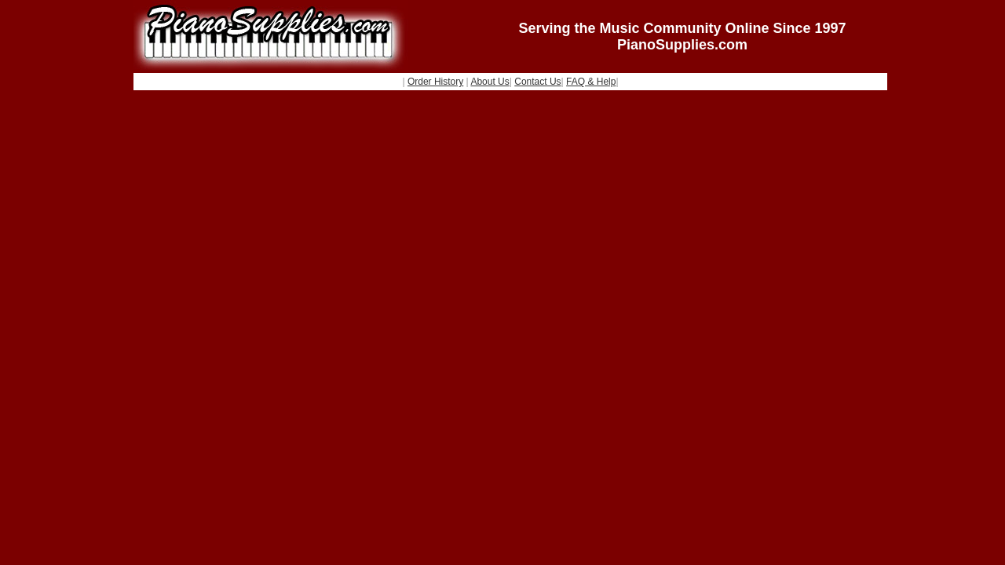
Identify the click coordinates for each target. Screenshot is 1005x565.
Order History (435, 81)
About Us (489, 81)
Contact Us (537, 81)
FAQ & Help (591, 81)
